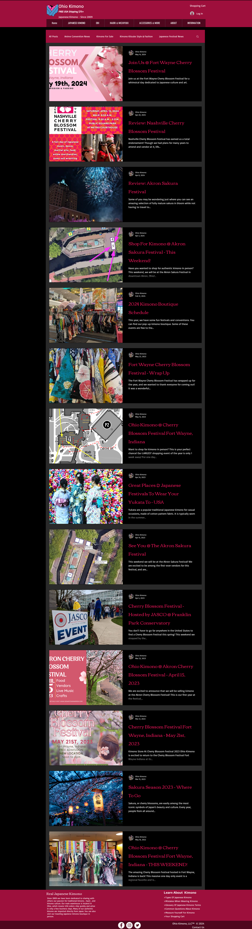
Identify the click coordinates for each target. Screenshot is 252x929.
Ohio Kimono (179, 923)
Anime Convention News (77, 36)
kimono (80, 900)
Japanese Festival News (171, 36)
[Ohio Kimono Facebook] (121, 925)
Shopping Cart (198, 5)
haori (88, 900)
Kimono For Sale (104, 36)
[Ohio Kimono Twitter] (137, 925)
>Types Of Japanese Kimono (178, 897)
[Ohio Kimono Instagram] (129, 925)
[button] (197, 36)
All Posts (53, 36)
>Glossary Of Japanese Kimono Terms (182, 905)
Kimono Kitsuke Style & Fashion (136, 36)
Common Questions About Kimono (182, 908)
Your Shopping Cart (174, 916)
